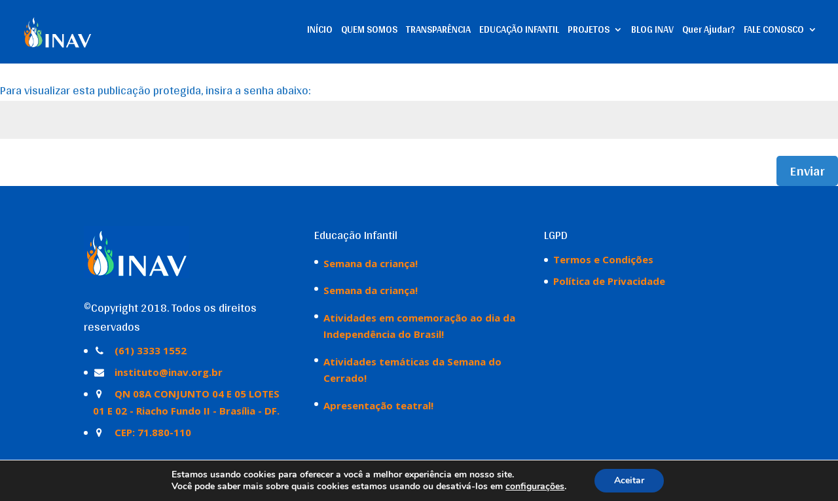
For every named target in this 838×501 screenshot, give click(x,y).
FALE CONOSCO (774, 31)
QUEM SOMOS (369, 31)
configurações (534, 486)
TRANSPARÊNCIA (438, 31)
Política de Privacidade (609, 281)
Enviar (807, 171)
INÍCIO (320, 31)
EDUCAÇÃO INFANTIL (519, 31)
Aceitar (629, 480)
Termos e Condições (603, 259)
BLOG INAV (652, 31)
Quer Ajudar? (708, 31)
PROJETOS (589, 31)
